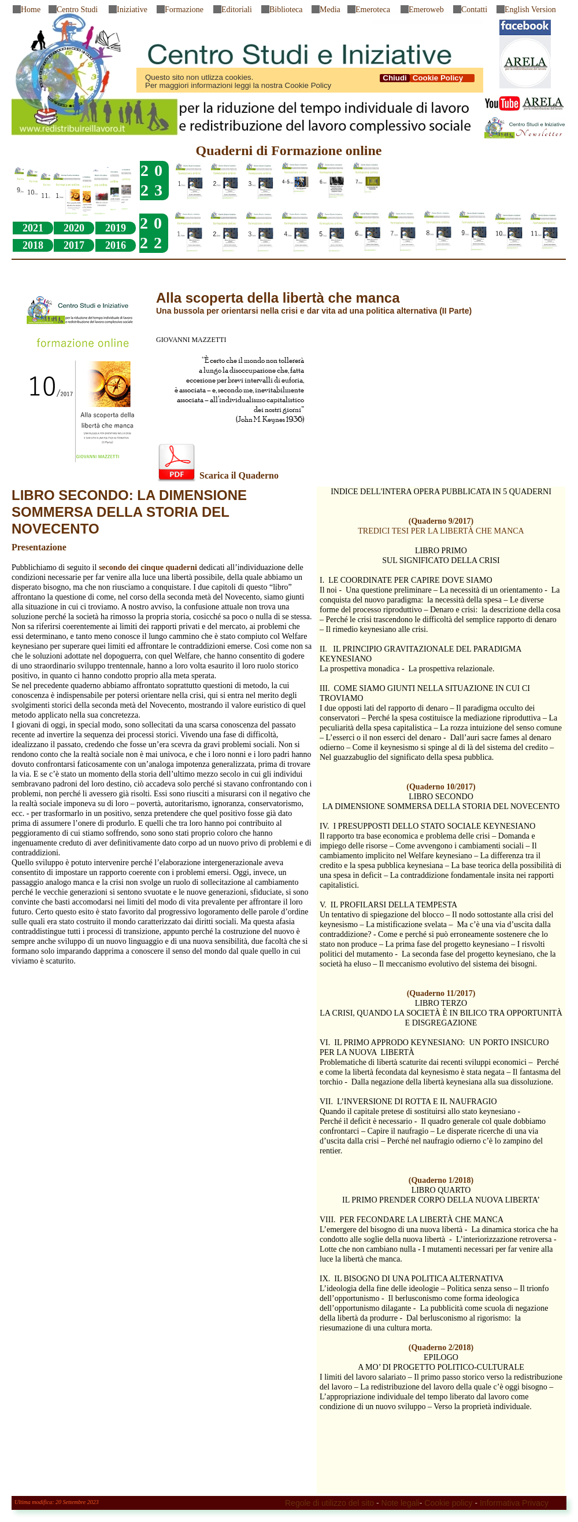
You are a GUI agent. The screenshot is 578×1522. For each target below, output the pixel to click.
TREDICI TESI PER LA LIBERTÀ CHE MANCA (441, 531)
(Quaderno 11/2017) (441, 993)
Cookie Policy (442, 78)
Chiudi (394, 78)
